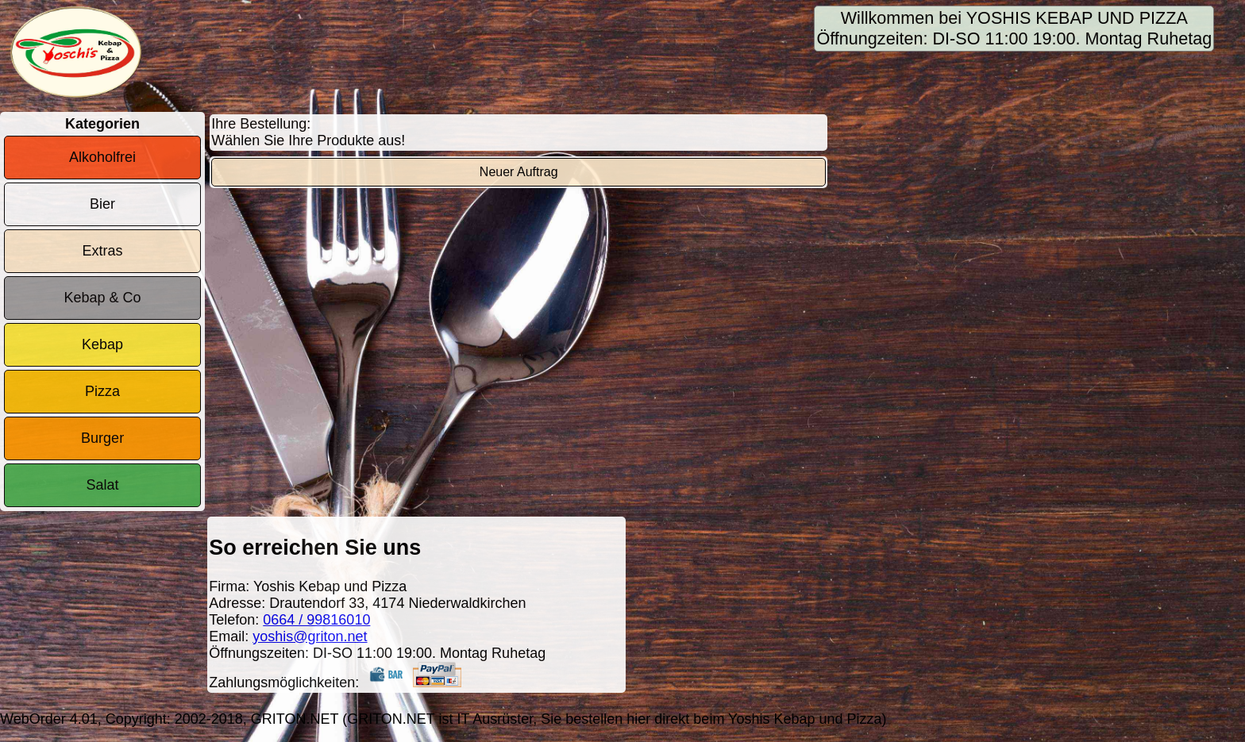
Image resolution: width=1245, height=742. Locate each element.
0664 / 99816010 (316, 620)
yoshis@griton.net (309, 636)
